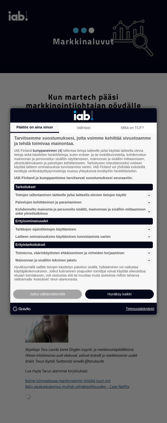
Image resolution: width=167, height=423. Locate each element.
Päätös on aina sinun (34, 127)
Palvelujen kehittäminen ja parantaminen (83, 202)
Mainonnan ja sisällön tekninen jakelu (83, 260)
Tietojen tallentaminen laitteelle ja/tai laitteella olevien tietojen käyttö (83, 195)
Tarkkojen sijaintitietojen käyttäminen (83, 229)
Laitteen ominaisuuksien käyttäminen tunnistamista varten (83, 236)
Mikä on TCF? (132, 127)
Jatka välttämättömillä (47, 294)
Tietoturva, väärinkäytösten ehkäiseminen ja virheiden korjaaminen (83, 252)
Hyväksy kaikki (119, 294)
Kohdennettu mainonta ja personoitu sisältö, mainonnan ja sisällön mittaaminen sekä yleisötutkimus (83, 211)
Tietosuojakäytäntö (140, 309)
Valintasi (83, 127)
